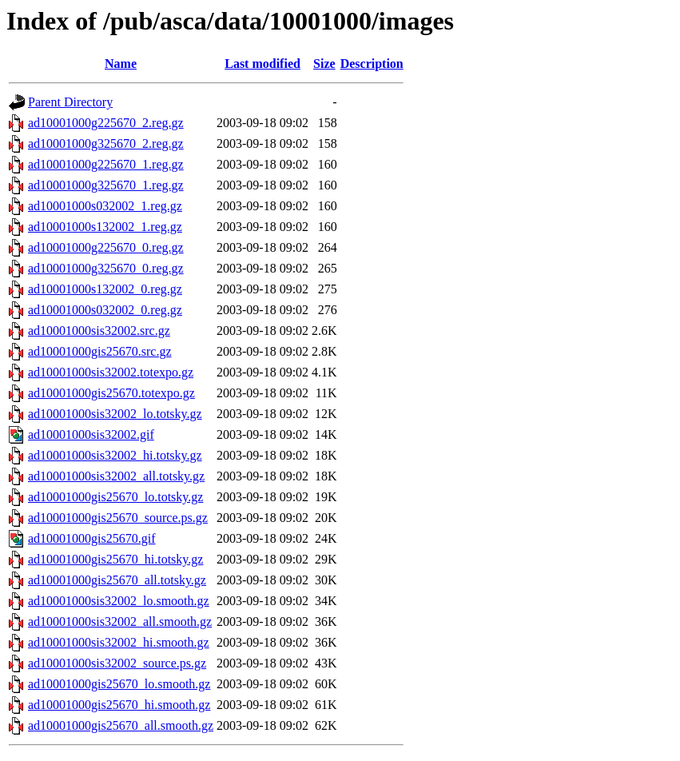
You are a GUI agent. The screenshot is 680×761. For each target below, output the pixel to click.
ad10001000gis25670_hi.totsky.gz (115, 559)
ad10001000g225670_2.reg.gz (106, 122)
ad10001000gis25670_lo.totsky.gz (115, 497)
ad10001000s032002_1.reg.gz (105, 206)
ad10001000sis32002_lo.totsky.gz (115, 413)
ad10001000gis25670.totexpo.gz (111, 393)
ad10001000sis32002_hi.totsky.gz (115, 455)
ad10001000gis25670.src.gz (100, 351)
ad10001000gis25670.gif (92, 538)
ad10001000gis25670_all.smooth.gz (120, 725)
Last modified (262, 63)
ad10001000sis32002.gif (91, 434)
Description (372, 63)
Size (324, 63)
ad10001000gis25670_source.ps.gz (118, 517)
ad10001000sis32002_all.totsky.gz (116, 476)
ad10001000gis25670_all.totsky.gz (117, 580)
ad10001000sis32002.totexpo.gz (110, 372)
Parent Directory (70, 102)
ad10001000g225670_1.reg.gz (106, 164)
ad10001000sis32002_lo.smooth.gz (118, 601)
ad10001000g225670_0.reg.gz (106, 247)
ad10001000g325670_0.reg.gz (106, 268)
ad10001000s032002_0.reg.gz (105, 310)
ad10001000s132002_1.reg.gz (105, 226)
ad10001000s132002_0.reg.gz (105, 289)
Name (121, 63)
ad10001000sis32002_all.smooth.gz (120, 621)
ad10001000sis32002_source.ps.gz (117, 663)
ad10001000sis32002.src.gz (99, 330)
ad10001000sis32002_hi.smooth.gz (118, 642)
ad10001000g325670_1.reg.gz (106, 185)
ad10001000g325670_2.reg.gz (106, 143)
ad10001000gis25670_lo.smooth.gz (119, 684)
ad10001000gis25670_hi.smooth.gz (119, 704)
